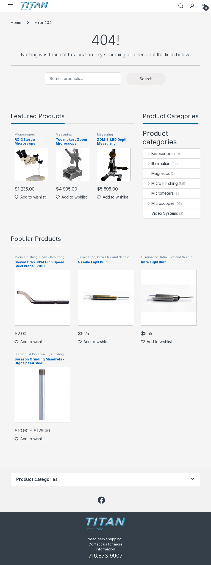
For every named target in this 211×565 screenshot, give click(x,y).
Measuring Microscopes (66, 136)
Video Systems (160, 213)
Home (16, 22)
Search (181, 6)
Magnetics (156, 173)
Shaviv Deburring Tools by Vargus (39, 258)
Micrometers (158, 193)
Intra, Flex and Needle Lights (103, 258)
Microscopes (25, 134)
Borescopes (158, 153)
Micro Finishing (160, 183)
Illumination (156, 163)
